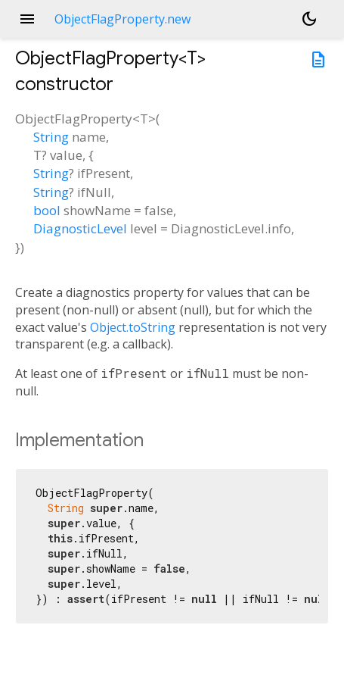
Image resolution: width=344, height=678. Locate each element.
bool (46, 210)
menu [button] (27, 19)
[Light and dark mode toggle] (309, 19)
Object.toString (132, 327)
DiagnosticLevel (80, 228)
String (51, 136)
